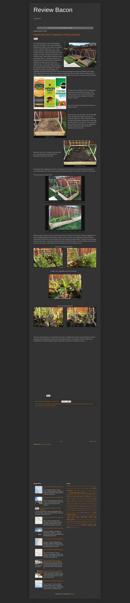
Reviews (94, 514)
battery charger (81, 486)
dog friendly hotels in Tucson (80, 501)
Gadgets (89, 501)
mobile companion (76, 512)
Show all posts (77, 28)
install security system (91, 506)
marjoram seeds (79, 508)
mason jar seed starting (78, 510)
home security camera (89, 503)
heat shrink (69, 503)
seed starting (70, 521)
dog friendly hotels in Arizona (78, 494)
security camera (85, 519)
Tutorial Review (74, 527)
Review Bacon (53, 9)
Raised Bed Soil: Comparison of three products (57, 34)
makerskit (73, 508)
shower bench (80, 521)
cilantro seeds (77, 488)
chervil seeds (70, 488)
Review (90, 514)
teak (93, 523)
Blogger (72, 594)
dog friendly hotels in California (81, 496)
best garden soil (42, 404)
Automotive (69, 486)
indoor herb (72, 506)
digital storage (91, 490)
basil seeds (74, 486)
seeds (75, 521)
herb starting (74, 503)
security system (92, 519)
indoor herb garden (80, 506)
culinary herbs (77, 490)
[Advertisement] (65, 424)
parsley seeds (90, 512)
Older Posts (93, 441)
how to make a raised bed (69, 404)
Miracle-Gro (85, 404)
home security (81, 503)
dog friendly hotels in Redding (83, 499)
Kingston (68, 508)
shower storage (86, 521)
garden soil (59, 404)
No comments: (55, 401)
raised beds (48, 405)
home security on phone (77, 505)
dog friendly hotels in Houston (83, 498)
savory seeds (78, 519)
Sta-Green (53, 405)
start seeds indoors (79, 523)
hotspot (84, 505)
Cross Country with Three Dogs (51, 560)
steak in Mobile (88, 523)
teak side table (77, 525)
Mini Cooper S (87, 510)
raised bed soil (40, 405)
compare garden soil (51, 404)
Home (61, 441)
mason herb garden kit (88, 508)
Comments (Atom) (46, 444)
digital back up (84, 490)
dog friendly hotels (78, 493)
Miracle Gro (79, 404)
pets (74, 514)
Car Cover (94, 486)
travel (84, 525)
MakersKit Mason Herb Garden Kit (52, 571)
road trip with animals (77, 517)
